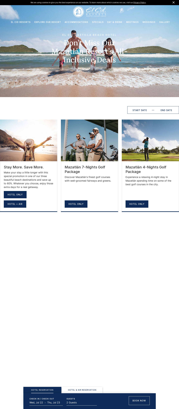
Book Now (139, 400)
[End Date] (166, 110)
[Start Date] (140, 110)
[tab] (42, 390)
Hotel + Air (15, 204)
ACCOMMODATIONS (76, 22)
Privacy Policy (139, 2)
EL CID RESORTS (21, 22)
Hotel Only (15, 194)
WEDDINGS (148, 22)
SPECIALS (98, 22)
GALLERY (164, 22)
